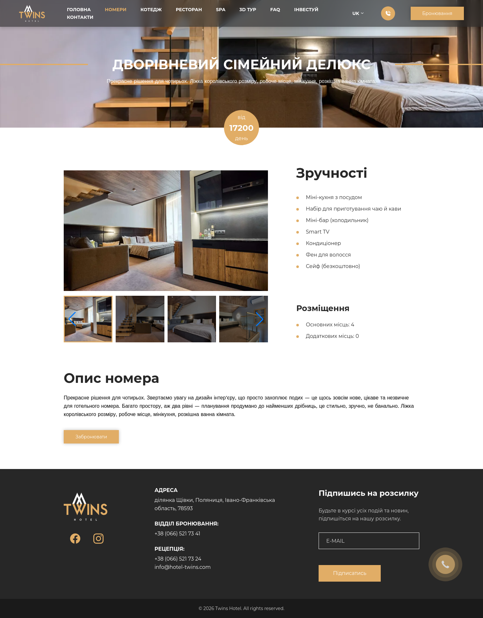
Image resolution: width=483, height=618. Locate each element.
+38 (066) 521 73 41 (177, 534)
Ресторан (189, 9)
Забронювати (91, 437)
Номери (115, 9)
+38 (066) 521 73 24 (178, 559)
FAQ (275, 9)
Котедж (151, 9)
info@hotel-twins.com (183, 567)
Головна (79, 9)
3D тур (248, 9)
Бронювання (437, 13)
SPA (220, 9)
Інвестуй (306, 9)
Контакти (80, 17)
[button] (260, 319)
